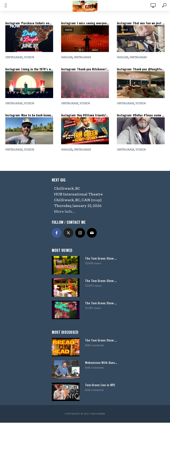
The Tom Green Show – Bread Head (101, 340)
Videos (29, 57)
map (96, 200)
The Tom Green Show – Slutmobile (101, 258)
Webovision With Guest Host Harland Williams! (101, 362)
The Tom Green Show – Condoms (101, 303)
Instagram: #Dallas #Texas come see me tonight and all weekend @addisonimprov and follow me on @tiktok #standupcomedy (141, 115)
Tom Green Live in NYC (100, 385)
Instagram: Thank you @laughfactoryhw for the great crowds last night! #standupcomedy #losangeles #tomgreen (141, 69)
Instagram (14, 57)
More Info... (64, 211)
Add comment (94, 345)
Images (66, 57)
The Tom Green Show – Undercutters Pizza (101, 280)
